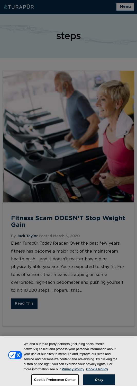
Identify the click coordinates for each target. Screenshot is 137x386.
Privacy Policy (73, 371)
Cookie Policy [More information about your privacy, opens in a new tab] (97, 371)
